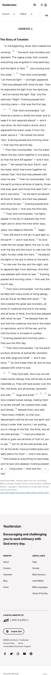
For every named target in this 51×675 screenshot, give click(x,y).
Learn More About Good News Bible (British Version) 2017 (24, 493)
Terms (20, 643)
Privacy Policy (9, 643)
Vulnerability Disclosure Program (17, 646)
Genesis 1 (9, 14)
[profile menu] (43, 5)
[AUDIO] (39, 15)
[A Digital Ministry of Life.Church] (25, 616)
